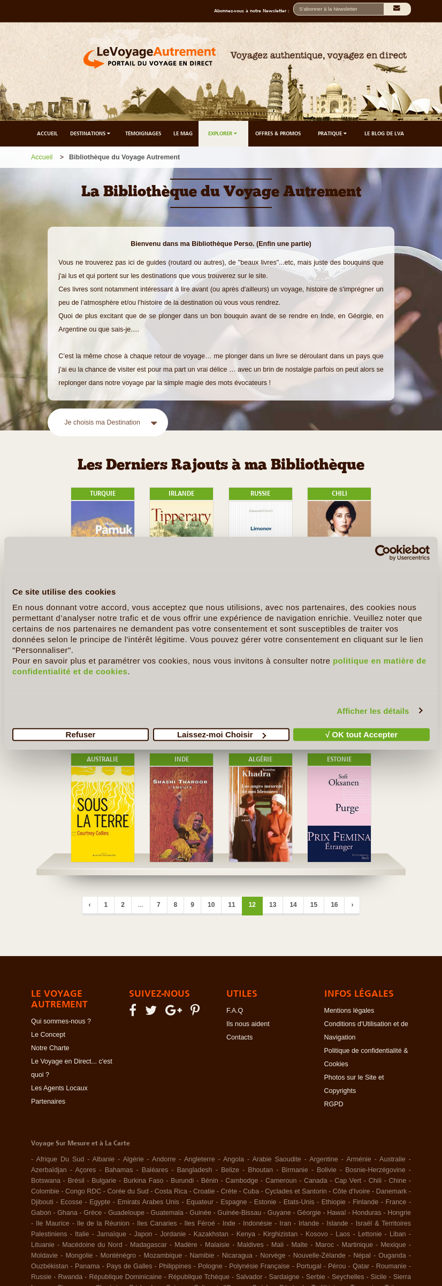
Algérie (133, 1159)
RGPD (334, 1104)
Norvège (272, 1255)
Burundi (182, 1180)
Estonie (265, 1202)
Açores (85, 1170)
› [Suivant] (352, 904)
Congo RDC (83, 1191)
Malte (299, 1245)
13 (272, 904)
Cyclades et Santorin (295, 1191)
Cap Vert (347, 1180)
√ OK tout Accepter (361, 734)
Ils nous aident (248, 1024)
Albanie (104, 1159)
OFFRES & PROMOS (278, 133)
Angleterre (199, 1159)
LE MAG (183, 133)
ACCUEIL (47, 133)
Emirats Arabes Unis (148, 1202)
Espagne (233, 1202)
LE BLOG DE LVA (384, 133)
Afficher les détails (373, 710)
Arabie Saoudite (276, 1159)
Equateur (200, 1202)
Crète (229, 1191)
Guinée (200, 1212)
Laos (343, 1234)
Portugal (309, 1266)
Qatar (361, 1266)
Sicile (379, 1277)
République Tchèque (199, 1277)
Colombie (45, 1191)
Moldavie (44, 1255)
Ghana (67, 1212)
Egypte (99, 1202)
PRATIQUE (333, 133)
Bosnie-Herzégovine (375, 1170)
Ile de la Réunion (103, 1223)
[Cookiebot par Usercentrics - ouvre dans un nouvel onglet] (383, 552)
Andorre (164, 1159)
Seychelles (348, 1277)
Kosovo (317, 1234)
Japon (143, 1234)
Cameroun (280, 1180)
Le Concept (48, 1034)
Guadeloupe (126, 1212)
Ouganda (392, 1255)
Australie (392, 1159)
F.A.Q (234, 1010)
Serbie (315, 1277)
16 (334, 904)
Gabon (41, 1212)
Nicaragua (237, 1255)
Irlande (309, 1223)
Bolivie (327, 1170)
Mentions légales (349, 1010)
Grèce (92, 1212)
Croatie (204, 1191)
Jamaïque (111, 1234)
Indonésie (257, 1223)
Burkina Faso (144, 1180)
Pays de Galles (129, 1266)
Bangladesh (194, 1170)
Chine (398, 1180)
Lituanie (43, 1245)
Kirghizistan (280, 1234)
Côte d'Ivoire (351, 1191)
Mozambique (163, 1255)
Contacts (239, 1037)
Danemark (391, 1191)
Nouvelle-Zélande (319, 1255)
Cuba (251, 1191)
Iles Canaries (157, 1223)
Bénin (209, 1180)
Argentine (323, 1159)
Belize (230, 1170)
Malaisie (217, 1245)
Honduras (366, 1212)
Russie (41, 1277)
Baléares (155, 1170)
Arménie (358, 1159)
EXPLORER (223, 133)
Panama (87, 1266)
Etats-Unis (299, 1202)
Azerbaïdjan (49, 1170)
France (395, 1202)
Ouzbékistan (49, 1266)
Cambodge (241, 1180)
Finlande (365, 1202)
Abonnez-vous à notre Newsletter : (253, 10)
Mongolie (79, 1255)
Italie (82, 1234)
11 (231, 904)
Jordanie (173, 1234)
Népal (362, 1255)
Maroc (324, 1245)
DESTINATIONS (91, 133)
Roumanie (391, 1266)
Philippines (175, 1266)
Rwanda (70, 1277)
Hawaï (336, 1212)
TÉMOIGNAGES (143, 133)
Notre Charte (50, 1048)
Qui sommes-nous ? (61, 1021)
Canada (315, 1180)
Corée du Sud (128, 1191)
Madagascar (148, 1245)
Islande (337, 1223)
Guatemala (167, 1212)
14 (292, 904)
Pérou (337, 1266)
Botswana (45, 1180)
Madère (185, 1245)
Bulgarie (104, 1180)
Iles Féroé (200, 1223)
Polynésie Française (259, 1266)
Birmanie (294, 1170)
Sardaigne (284, 1277)
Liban (398, 1234)
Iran (285, 1223)
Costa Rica (171, 1191)
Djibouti (42, 1202)
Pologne (210, 1266)
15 (313, 904)
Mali (277, 1245)
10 (211, 904)
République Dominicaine (125, 1277)
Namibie (202, 1255)
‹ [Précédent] (90, 904)
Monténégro (118, 1255)
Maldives (250, 1245)
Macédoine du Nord (92, 1245)
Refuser (81, 734)
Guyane (279, 1212)
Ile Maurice (53, 1223)
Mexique (393, 1245)
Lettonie (370, 1234)
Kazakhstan (211, 1234)
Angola (233, 1159)
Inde (229, 1223)
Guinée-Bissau (239, 1212)
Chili (375, 1180)
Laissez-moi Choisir (221, 734)
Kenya (246, 1234)
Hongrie (399, 1212)
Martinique (357, 1245)
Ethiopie (334, 1202)
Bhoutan (260, 1170)
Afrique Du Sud (60, 1159)
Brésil (75, 1180)
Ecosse (71, 1202)
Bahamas (119, 1170)
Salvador (249, 1277)
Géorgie (309, 1212)
